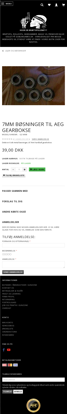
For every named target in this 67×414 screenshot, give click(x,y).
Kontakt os (8, 288)
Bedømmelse (8, 250)
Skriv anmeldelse (40, 139)
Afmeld (18, 391)
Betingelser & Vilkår (12, 291)
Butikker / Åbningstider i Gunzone (19, 285)
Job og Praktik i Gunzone (15, 305)
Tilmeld (7, 391)
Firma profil (8, 296)
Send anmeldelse (13, 272)
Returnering (8, 299)
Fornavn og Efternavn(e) (15, 241)
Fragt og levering (11, 294)
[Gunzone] (34, 19)
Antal (6, 169)
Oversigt (6, 308)
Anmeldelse (8, 259)
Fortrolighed (9, 302)
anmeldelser (21, 139)
